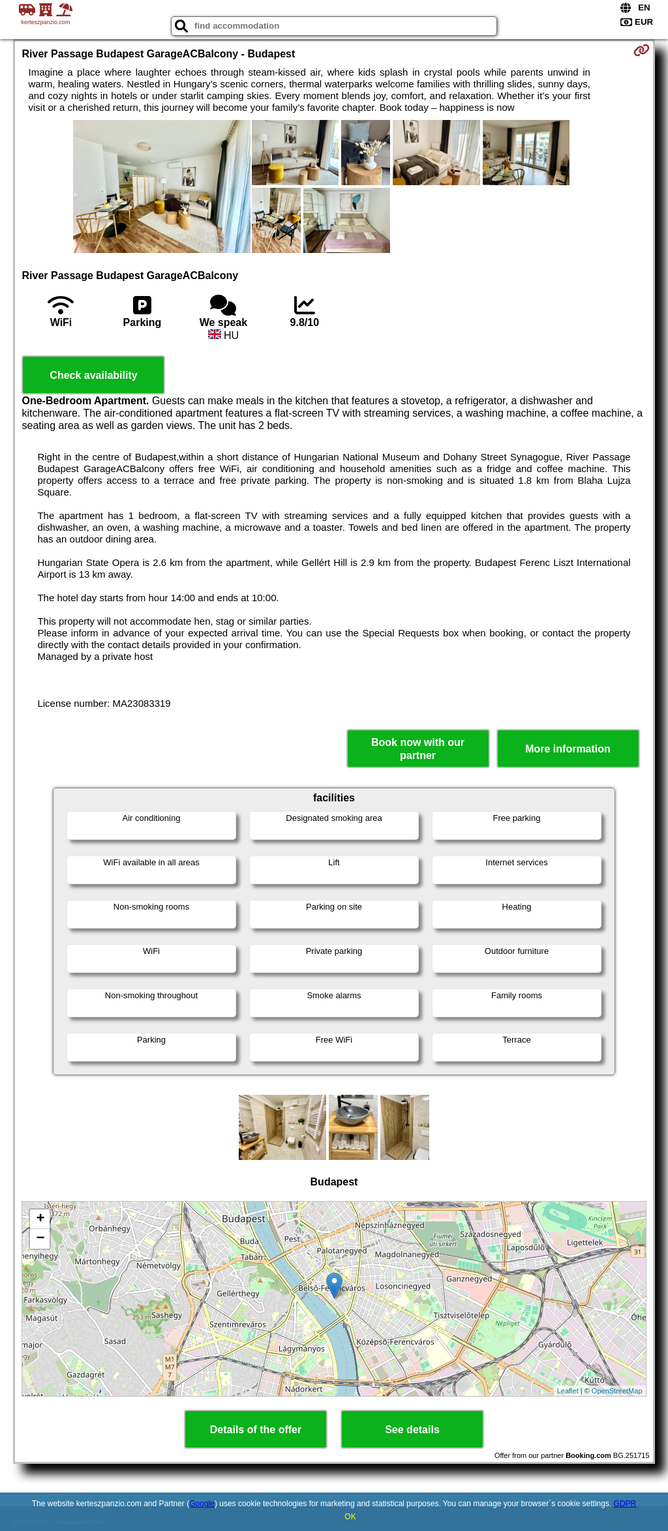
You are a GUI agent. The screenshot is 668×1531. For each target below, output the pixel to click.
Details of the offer (255, 1429)
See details (412, 1429)
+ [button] (40, 1219)
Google (202, 1503)
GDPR (625, 1503)
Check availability (93, 375)
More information (568, 748)
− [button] (40, 1239)
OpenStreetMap (617, 1391)
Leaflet (568, 1391)
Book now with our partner (417, 748)
